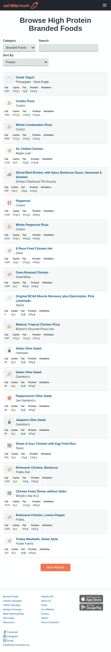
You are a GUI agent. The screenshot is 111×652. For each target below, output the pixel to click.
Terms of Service (50, 622)
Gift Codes (8, 618)
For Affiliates (47, 609)
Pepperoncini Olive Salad (34, 396)
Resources (8, 622)
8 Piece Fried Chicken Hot (34, 248)
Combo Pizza (25, 101)
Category (9, 40)
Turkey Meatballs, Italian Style (37, 539)
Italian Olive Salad (28, 348)
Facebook (10, 632)
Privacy (45, 613)
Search (44, 40)
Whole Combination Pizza (34, 124)
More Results (55, 567)
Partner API (47, 596)
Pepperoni (23, 200)
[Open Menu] (104, 5)
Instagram (10, 636)
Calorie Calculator (12, 600)
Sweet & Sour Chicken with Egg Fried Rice (46, 443)
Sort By (8, 55)
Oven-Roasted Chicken (32, 272)
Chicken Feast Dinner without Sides (41, 491)
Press (44, 605)
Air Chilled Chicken (29, 148)
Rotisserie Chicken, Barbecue (37, 467)
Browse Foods (10, 596)
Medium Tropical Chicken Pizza (38, 324)
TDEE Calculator (12, 605)
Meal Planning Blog (13, 613)
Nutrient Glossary (12, 609)
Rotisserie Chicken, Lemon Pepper (40, 515)
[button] (19, 48)
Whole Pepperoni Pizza (32, 224)
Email (8, 640)
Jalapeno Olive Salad (31, 420)
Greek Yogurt (25, 77)
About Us (46, 600)
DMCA (44, 618)
